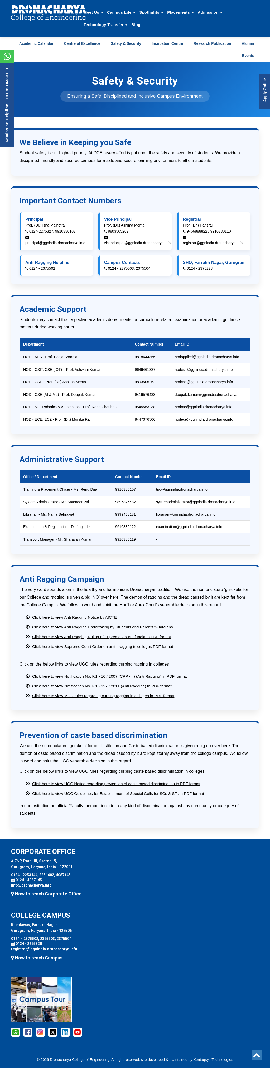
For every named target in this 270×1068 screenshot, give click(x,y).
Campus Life (121, 12)
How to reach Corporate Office (46, 894)
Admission (210, 12)
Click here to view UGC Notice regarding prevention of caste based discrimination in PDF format (116, 783)
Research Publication (212, 43)
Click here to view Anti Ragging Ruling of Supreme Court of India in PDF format (101, 636)
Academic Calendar (36, 43)
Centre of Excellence (82, 43)
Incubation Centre (167, 43)
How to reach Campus (36, 958)
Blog (135, 25)
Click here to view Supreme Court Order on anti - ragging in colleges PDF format (102, 646)
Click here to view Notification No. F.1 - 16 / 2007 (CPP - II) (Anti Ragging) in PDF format (109, 676)
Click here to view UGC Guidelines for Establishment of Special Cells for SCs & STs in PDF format (118, 793)
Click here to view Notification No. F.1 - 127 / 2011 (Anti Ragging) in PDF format (102, 686)
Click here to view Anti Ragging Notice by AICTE (74, 617)
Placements (180, 12)
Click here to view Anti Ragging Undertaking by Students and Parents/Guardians (102, 627)
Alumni (248, 43)
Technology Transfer (105, 25)
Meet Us (93, 12)
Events (248, 55)
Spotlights (151, 12)
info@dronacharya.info (31, 885)
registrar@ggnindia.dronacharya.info (44, 949)
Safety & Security (126, 43)
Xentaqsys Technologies (213, 1059)
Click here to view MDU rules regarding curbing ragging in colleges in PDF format (103, 695)
